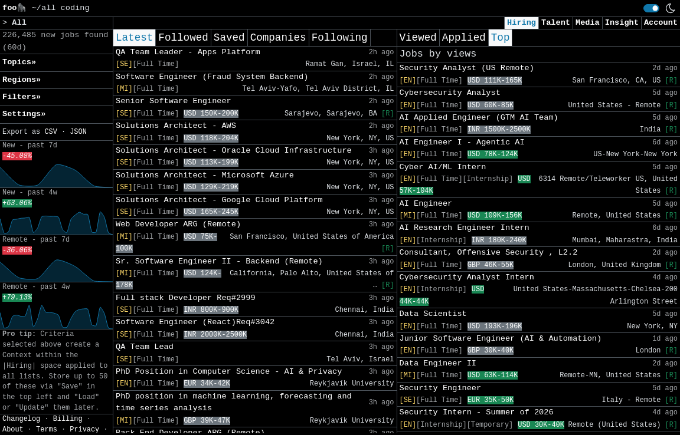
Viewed (418, 38)
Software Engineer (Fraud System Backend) (212, 76)
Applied (464, 38)
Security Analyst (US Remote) (467, 68)
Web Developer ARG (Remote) (178, 224)
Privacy (84, 430)
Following (340, 38)
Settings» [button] (23, 114)
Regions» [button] (21, 79)
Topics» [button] (19, 62)
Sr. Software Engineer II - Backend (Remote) (219, 261)
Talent (555, 22)
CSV (50, 132)
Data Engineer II (438, 363)
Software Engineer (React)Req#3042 (195, 322)
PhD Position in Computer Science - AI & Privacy (229, 371)
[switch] (651, 8)
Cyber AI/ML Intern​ (443, 167)
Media (588, 22)
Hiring (521, 22)
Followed (183, 38)
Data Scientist (433, 313)
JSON (78, 132)
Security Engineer (441, 388)
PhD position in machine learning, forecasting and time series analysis (234, 402)
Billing (68, 419)
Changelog (21, 419)
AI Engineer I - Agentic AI (462, 142)
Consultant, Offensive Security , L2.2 (489, 252)
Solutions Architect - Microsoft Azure (205, 175)
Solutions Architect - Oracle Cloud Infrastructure (234, 150)
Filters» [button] (21, 97)
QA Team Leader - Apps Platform (188, 52)
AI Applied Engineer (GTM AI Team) (479, 117)
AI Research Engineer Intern (464, 227)
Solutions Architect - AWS (176, 125)
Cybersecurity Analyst (450, 92)
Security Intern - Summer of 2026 (477, 412)
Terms (46, 430)
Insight (622, 22)
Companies (278, 38)
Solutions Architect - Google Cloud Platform (219, 200)
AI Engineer (426, 203)
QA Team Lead (145, 346)
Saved (229, 38)
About (13, 430)
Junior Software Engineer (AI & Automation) (501, 338)
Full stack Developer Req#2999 (186, 298)
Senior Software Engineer (173, 101)
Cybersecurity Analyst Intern (467, 277)
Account (661, 22)
